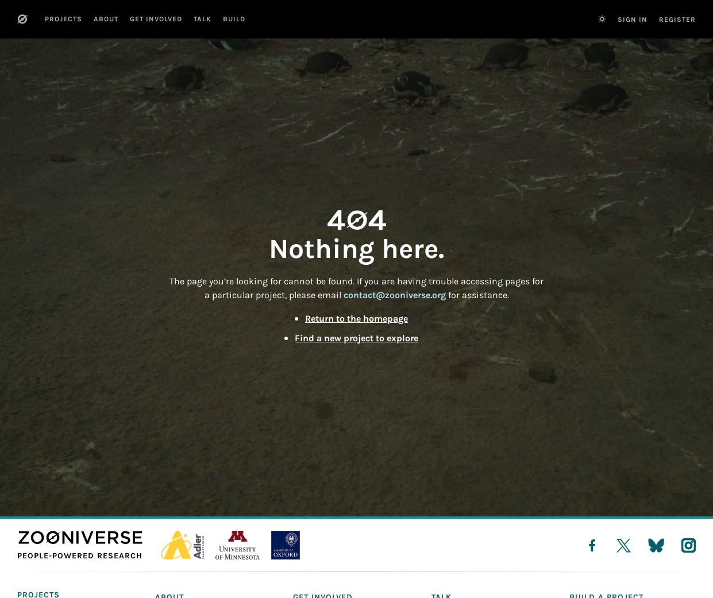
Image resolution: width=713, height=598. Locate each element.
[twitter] (623, 545)
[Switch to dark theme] (602, 19)
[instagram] (688, 545)
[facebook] (592, 545)
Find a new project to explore (356, 338)
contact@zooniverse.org (395, 295)
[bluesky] (656, 545)
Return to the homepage (356, 318)
